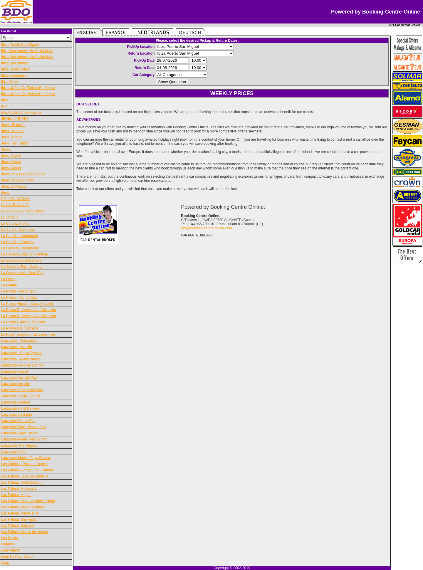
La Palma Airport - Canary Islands (27, 304)
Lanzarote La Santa (16, 415)
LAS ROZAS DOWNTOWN (22, 211)
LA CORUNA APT (15, 205)
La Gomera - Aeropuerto (20, 248)
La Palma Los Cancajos (19, 328)
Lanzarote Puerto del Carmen (24, 439)
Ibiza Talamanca (14, 75)
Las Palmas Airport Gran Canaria (27, 470)
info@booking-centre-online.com (206, 228)
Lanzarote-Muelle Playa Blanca (25, 458)
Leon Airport (10, 550)
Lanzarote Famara (15, 402)
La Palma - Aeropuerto (18, 291)
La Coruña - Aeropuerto (19, 236)
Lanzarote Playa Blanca (19, 433)
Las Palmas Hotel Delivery (22, 482)
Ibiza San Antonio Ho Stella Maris (27, 51)
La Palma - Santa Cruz (19, 297)
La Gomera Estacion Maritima (24, 254)
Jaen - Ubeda (11, 137)
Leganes (8, 544)
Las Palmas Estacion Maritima (24, 476)
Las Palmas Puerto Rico (20, 513)
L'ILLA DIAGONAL (15, 199)
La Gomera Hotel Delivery (21, 260)
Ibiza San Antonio (14, 63)
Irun (4, 106)
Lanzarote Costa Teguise (20, 396)
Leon (5, 563)
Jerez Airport (11, 156)
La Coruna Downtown (18, 230)
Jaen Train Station (15, 143)
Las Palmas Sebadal (17, 526)
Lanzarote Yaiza (13, 452)
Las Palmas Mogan (16, 495)
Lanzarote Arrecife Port (19, 378)
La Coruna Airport (15, 223)
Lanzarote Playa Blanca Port (23, 427)
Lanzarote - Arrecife (16, 347)
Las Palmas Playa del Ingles (23, 507)
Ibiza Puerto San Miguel (19, 45)
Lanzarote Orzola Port (18, 421)
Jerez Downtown (14, 186)
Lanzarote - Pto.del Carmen (22, 365)
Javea (6, 149)
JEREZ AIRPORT (15, 119)
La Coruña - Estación (17, 242)
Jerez (5, 193)
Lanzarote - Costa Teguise (21, 353)
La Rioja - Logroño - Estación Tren (28, 334)
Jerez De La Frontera (17, 180)
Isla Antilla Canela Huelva (21, 112)
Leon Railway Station (17, 556)
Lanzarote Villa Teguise (19, 445)
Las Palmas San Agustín (20, 519)
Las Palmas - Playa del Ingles (24, 464)
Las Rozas (9, 538)
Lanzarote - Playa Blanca (21, 359)
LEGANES (9, 217)
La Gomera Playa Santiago (22, 267)
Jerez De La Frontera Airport (23, 174)
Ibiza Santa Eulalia (15, 69)
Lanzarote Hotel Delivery (20, 408)
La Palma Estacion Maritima (23, 322)
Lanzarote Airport (14, 371)
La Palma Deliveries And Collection (28, 310)
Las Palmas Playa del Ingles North (28, 501)
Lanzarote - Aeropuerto (19, 341)
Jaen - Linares (12, 131)
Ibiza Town (9, 82)
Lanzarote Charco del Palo (22, 390)
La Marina (9, 285)
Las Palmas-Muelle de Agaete (24, 532)
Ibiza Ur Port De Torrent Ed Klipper (28, 88)
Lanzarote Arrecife (15, 384)
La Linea (8, 279)
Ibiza (5, 100)
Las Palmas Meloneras (19, 489)
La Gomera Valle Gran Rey (22, 273)
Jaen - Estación (13, 125)
